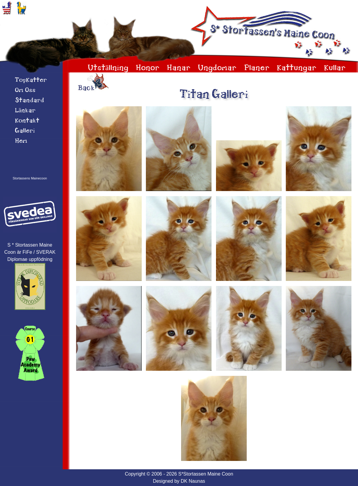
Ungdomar (217, 68)
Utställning (108, 68)
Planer (257, 68)
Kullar (335, 68)
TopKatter (31, 80)
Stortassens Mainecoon (30, 178)
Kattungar (297, 68)
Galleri (25, 131)
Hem (21, 141)
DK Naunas (193, 481)
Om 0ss (25, 90)
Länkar (25, 111)
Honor (148, 68)
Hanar (179, 68)
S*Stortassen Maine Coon (205, 473)
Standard (29, 101)
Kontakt (27, 121)
